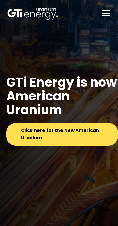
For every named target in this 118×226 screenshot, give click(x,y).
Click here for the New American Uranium (60, 134)
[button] (106, 12)
